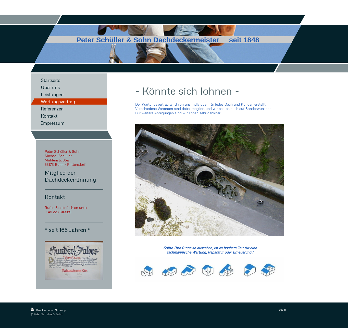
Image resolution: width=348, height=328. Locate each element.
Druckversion (42, 310)
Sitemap (60, 310)
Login (282, 309)
